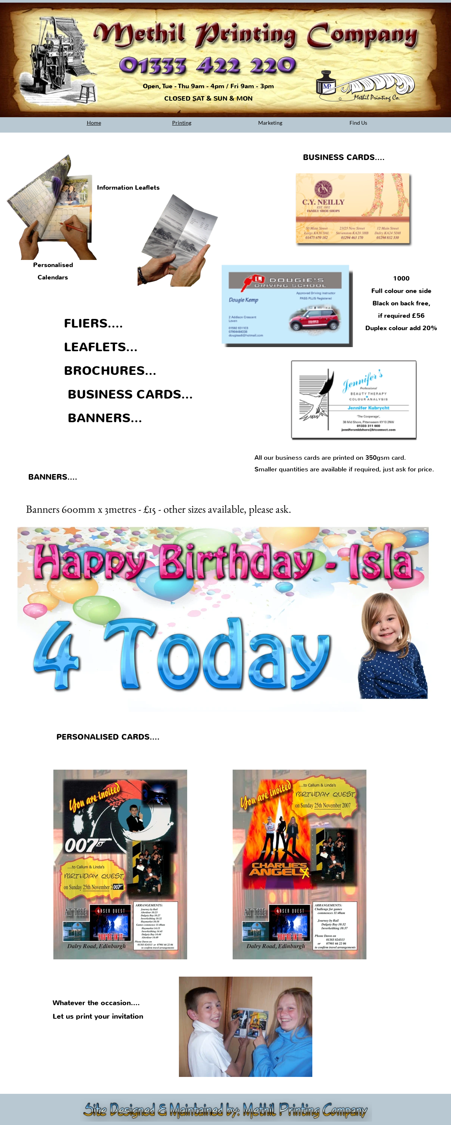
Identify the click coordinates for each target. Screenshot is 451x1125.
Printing (181, 122)
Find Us (358, 122)
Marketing (270, 122)
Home (94, 122)
